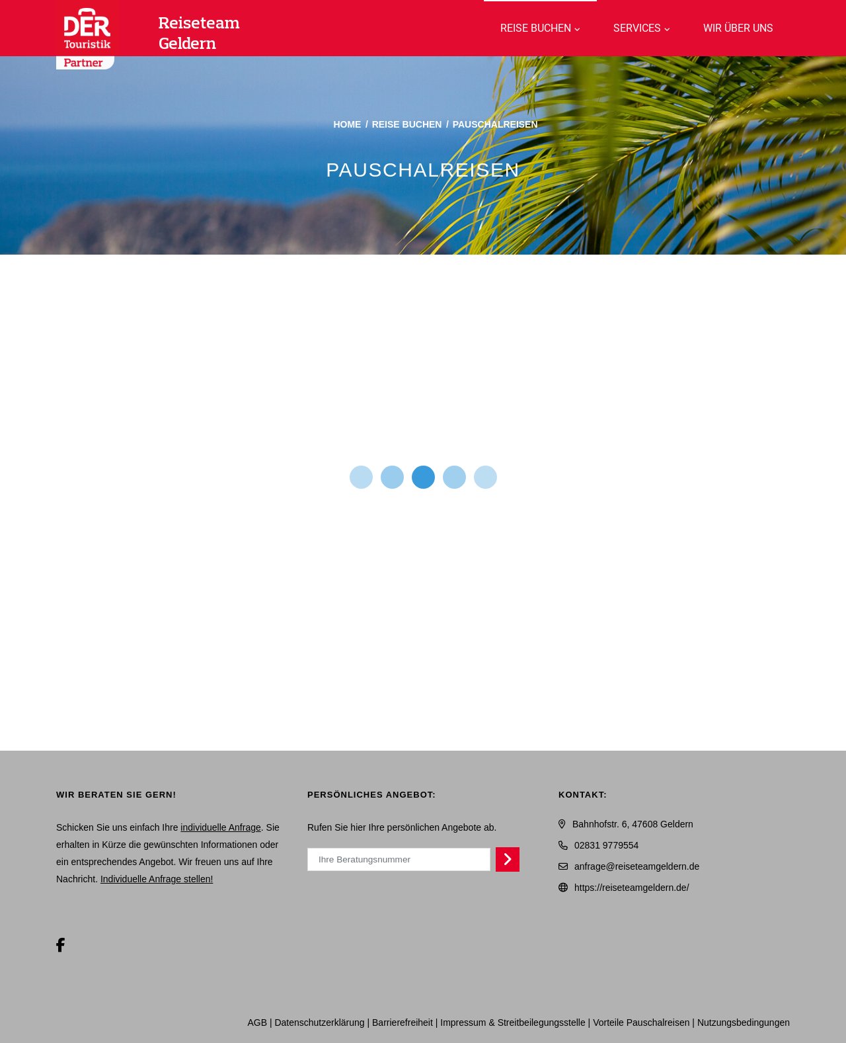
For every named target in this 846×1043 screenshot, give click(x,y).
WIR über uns (738, 28)
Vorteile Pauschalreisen (641, 1022)
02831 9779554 (606, 845)
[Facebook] (60, 945)
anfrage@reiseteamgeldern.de (636, 866)
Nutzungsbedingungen (743, 1022)
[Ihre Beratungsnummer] (398, 859)
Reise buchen (535, 28)
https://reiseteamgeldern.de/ (631, 887)
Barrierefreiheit (402, 1022)
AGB (257, 1022)
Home (347, 124)
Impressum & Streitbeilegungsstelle (512, 1022)
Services (637, 28)
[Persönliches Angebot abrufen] (508, 859)
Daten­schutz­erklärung (319, 1022)
